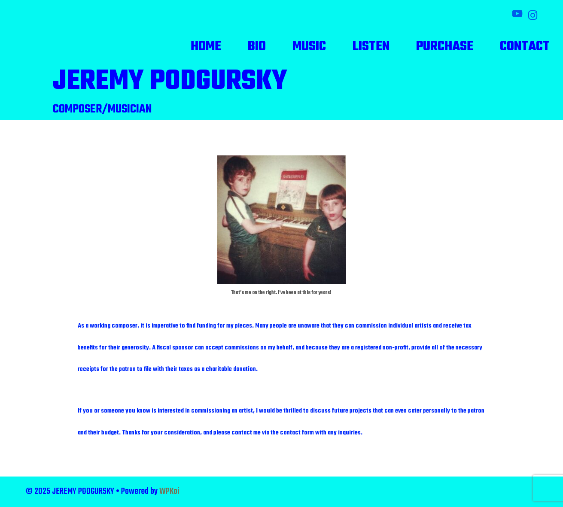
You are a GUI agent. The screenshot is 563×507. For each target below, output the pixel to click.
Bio (257, 46)
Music (309, 46)
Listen (371, 46)
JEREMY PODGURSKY (170, 82)
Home (206, 46)
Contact (525, 46)
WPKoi (169, 491)
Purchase (444, 46)
